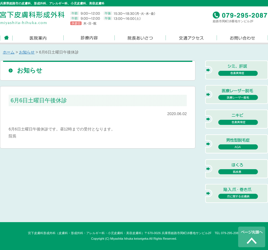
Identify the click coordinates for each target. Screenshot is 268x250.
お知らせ (27, 52)
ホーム (9, 52)
